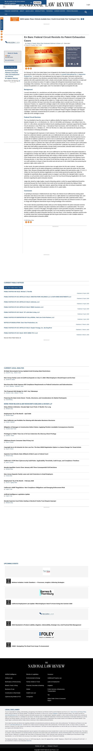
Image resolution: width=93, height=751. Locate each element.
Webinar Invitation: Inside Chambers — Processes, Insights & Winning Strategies (38, 582)
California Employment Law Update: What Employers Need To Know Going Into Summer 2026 (42, 603)
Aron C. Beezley (10, 386)
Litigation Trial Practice (72, 54)
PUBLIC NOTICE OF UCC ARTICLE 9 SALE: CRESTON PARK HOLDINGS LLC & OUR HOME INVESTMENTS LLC (37, 296)
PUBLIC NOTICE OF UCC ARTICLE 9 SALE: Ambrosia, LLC (22, 302)
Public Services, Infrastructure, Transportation (56, 690)
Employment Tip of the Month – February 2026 (19, 481)
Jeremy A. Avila (9, 393)
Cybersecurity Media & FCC (13, 696)
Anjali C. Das (9, 489)
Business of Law (9, 689)
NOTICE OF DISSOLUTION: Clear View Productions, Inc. (21, 322)
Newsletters (40, 11)
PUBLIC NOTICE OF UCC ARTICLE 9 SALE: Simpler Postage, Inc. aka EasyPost (28, 328)
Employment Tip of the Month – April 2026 (17, 413)
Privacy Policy (82, 712)
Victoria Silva (9, 475)
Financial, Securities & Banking (35, 685)
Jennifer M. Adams (10, 379)
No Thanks (37, 2)
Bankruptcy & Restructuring (13, 681)
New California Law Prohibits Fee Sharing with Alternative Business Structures (29, 420)
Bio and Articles (9, 60)
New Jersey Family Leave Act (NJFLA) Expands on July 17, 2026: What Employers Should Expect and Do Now (39, 378)
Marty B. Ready (13, 53)
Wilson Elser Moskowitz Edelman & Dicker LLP (50, 43)
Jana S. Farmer (9, 442)
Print (69, 64)
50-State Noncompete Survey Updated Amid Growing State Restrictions (27, 371)
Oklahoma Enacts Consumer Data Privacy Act (19, 440)
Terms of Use (74, 712)
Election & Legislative (32, 674)
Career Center (59, 11)
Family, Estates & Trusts (33, 681)
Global (28, 689)
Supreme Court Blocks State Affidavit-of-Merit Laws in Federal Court (26, 454)
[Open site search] (85, 12)
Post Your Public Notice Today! (13, 287)
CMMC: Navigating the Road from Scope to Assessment (30, 646)
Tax (49, 695)
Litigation (50, 685)
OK (31, 2)
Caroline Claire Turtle (11, 428)
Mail (72, 64)
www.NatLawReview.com (11, 715)
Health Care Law (31, 693)
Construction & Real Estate (12, 693)
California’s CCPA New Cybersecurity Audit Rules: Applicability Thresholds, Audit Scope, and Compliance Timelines (41, 460)
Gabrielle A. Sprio (19, 386)
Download (75, 64)
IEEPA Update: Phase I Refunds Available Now (46, 19)
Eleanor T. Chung (19, 393)
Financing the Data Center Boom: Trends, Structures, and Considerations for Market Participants (35, 398)
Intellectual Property (71, 52)
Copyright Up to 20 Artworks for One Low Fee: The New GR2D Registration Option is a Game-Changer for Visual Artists (42, 447)
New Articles (1, 25)
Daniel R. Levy (9, 372)
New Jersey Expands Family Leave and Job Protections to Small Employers (28, 474)
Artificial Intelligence (10, 674)
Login (88, 4)
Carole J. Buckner (10, 422)
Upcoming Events (11, 563)
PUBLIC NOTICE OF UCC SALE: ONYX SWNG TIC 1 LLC (21, 333)
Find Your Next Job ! (10, 67)
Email (8, 55)
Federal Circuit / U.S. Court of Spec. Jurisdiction (73, 58)
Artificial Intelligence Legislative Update (17, 494)
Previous (81, 19)
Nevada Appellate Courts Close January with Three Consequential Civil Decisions (30, 467)
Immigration (29, 696)
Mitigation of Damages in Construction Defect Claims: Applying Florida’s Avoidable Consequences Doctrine (39, 427)
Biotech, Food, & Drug (11, 685)
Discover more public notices (11, 338)
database (55, 713)
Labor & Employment (53, 681)
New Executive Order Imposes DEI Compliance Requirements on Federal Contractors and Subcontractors (38, 384)
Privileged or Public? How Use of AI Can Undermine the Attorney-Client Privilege (30, 434)
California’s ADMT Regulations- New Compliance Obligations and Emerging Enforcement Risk (34, 487)
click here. (29, 740)
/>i (77, 64)
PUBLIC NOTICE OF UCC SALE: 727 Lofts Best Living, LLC (22, 312)
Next (83, 19)
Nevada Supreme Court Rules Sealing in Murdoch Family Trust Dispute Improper (30, 501)
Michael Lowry (9, 408)
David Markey (9, 399)
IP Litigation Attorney (11, 78)
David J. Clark (17, 372)
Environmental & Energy (33, 678)
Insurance (50, 674)
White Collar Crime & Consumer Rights (57, 699)
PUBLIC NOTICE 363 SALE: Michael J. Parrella (18, 291)
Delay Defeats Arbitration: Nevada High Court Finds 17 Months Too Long (27, 407)
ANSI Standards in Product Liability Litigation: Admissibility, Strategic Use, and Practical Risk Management (46, 625)
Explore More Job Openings (11, 81)
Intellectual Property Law (54, 678)
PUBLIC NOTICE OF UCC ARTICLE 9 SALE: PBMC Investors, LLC (23, 307)
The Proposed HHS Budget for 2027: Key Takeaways (21, 391)
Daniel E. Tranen (10, 435)
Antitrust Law (8, 678)
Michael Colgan (9, 415)
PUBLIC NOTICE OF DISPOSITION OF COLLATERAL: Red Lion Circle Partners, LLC (29, 317)
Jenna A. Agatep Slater (11, 482)
